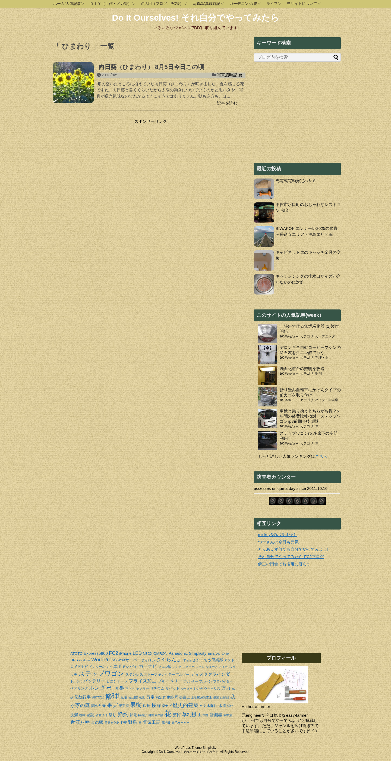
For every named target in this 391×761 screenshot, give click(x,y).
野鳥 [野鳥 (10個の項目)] (132, 722)
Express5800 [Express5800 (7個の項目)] (96, 653)
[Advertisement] (98, 158)
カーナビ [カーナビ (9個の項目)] (148, 666)
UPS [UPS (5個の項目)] (74, 660)
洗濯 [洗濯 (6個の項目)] (74, 715)
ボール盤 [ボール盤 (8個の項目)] (115, 688)
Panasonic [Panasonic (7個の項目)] (178, 653)
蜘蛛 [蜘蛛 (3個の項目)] (206, 715)
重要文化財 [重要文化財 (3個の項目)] (112, 722)
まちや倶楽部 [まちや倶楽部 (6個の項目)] (211, 660)
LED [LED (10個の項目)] (137, 653)
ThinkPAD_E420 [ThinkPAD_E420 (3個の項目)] (218, 653)
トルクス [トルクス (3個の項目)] (76, 681)
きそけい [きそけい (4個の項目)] (148, 660)
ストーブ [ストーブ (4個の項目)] (150, 675)
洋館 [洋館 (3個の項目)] (230, 705)
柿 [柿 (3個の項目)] (144, 705)
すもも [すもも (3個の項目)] (187, 660)
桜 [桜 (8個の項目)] (154, 705)
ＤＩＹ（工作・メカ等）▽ (112, 3)
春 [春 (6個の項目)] (104, 705)
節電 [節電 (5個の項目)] (133, 715)
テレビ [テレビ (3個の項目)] (162, 674)
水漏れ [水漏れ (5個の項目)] (212, 706)
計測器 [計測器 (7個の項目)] (216, 714)
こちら (321, 456)
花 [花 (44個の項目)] (168, 714)
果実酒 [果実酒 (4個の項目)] (124, 706)
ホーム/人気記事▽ (69, 3)
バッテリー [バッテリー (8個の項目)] (94, 681)
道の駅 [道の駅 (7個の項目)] (97, 722)
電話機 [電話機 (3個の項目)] (165, 722)
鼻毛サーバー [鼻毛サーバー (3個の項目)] (181, 722)
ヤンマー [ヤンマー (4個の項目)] (142, 688)
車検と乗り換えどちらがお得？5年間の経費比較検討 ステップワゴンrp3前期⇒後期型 (310, 416)
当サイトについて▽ (304, 3)
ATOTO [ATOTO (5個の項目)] (76, 654)
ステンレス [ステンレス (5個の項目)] (134, 674)
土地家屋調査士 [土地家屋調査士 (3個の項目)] (201, 697)
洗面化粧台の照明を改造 (302, 368)
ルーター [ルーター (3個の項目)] (187, 688)
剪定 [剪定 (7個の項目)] (150, 697)
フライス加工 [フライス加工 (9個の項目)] (142, 681)
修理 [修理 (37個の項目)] (112, 696)
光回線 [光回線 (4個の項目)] (133, 697)
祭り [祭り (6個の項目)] (112, 715)
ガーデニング (325, 336)
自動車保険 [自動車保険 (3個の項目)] (155, 715)
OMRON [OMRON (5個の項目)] (160, 654)
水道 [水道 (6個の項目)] (222, 705)
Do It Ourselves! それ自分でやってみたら (195, 18)
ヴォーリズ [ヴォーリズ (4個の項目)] (212, 688)
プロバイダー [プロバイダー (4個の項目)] (223, 681)
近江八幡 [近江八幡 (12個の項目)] (80, 722)
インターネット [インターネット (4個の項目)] (100, 667)
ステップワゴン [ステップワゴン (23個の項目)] (101, 673)
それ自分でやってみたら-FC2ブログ (291, 556)
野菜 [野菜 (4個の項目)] (124, 723)
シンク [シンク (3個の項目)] (176, 666)
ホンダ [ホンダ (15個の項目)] (97, 688)
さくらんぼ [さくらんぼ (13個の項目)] (169, 659)
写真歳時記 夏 (229, 75)
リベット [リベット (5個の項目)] (172, 688)
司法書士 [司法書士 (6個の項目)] (182, 697)
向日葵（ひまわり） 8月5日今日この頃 (151, 67)
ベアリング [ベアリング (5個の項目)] (79, 688)
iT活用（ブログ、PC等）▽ (164, 3)
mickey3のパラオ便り (277, 534)
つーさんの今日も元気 (278, 542)
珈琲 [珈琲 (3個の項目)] (82, 715)
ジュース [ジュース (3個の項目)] (212, 666)
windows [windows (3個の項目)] (84, 660)
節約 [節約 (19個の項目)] (123, 714)
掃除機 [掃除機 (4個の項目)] (96, 706)
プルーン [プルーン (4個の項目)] (205, 681)
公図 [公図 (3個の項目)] (142, 697)
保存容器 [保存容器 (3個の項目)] (98, 697)
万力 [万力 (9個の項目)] (226, 688)
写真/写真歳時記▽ (208, 3)
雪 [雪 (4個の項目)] (140, 723)
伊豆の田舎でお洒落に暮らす (284, 564)
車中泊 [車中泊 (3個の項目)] (227, 715)
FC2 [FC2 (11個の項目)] (113, 653)
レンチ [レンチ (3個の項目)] (198, 688)
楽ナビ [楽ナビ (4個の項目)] (167, 706)
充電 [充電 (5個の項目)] (123, 697)
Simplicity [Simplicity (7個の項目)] (197, 653)
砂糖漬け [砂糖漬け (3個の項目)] (102, 715)
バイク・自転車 (326, 400)
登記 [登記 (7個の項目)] (90, 714)
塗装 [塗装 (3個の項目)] (216, 697)
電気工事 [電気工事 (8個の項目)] (151, 722)
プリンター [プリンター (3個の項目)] (190, 681)
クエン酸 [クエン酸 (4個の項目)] (164, 667)
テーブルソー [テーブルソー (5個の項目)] (179, 674)
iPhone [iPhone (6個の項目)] (125, 653)
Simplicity (209, 748)
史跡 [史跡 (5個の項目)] (170, 697)
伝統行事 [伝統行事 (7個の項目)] (82, 697)
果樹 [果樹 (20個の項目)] (136, 705)
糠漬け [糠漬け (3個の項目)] (142, 715)
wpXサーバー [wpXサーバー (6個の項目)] (129, 660)
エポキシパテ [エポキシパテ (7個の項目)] (125, 666)
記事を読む (227, 103)
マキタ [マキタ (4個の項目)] (130, 688)
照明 (318, 373)
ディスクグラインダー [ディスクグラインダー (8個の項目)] (212, 674)
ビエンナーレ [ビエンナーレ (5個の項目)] (117, 681)
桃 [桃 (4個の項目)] (148, 706)
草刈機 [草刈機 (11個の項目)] (189, 714)
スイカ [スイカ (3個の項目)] (223, 666)
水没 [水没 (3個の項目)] (203, 705)
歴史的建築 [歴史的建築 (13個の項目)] (185, 705)
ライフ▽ (274, 3)
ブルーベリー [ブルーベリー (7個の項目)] (169, 681)
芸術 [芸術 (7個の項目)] (177, 714)
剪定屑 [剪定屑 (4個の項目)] (161, 697)
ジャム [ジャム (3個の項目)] (199, 666)
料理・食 (321, 357)
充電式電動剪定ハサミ (296, 180)
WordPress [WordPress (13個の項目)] (104, 659)
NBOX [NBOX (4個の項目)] (147, 654)
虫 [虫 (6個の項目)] (199, 715)
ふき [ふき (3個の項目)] (196, 660)
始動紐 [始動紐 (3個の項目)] (224, 697)
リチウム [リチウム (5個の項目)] (157, 688)
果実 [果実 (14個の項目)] (112, 705)
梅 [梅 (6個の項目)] (159, 705)
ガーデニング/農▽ (245, 3)
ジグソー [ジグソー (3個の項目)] (188, 666)
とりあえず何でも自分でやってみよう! (293, 549)
